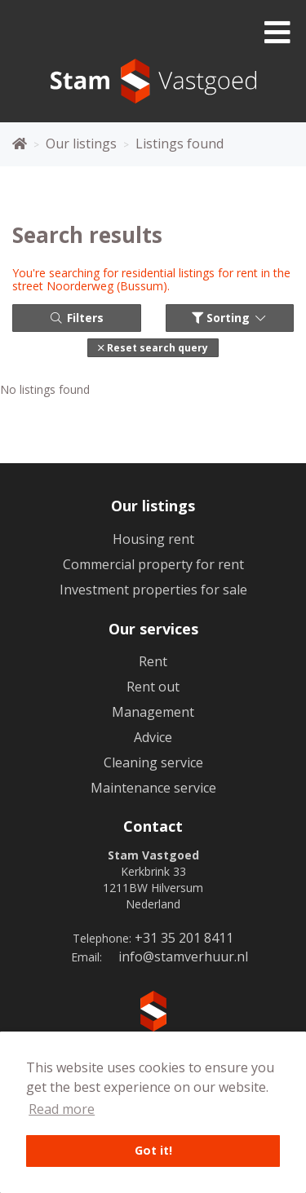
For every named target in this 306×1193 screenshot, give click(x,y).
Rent (153, 661)
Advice (153, 737)
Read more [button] (62, 1109)
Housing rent (153, 539)
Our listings (153, 505)
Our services (153, 628)
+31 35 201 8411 (184, 938)
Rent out (153, 687)
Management (153, 712)
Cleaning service (153, 762)
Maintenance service (153, 788)
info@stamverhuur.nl (183, 956)
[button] (153, 347)
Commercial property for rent (153, 564)
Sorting (230, 317)
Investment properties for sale (153, 590)
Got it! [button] (153, 1150)
